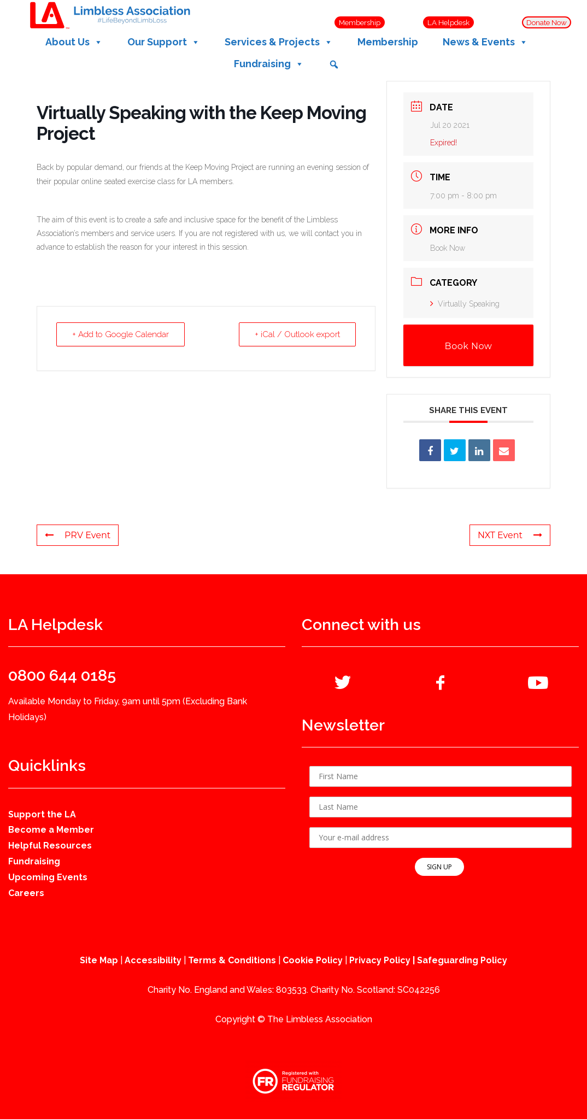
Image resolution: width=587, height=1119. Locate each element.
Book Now (447, 248)
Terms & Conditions (232, 960)
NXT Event (510, 535)
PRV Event (77, 535)
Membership (387, 42)
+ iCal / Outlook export (297, 334)
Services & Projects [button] (279, 42)
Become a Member (51, 829)
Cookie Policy (313, 960)
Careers (26, 893)
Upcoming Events (47, 877)
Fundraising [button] (269, 64)
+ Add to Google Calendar (120, 334)
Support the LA (42, 814)
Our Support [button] (163, 42)
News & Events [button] (485, 42)
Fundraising (34, 861)
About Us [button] (74, 42)
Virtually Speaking (465, 303)
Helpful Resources (50, 845)
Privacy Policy (379, 960)
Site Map (99, 960)
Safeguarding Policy (462, 960)
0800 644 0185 (62, 675)
